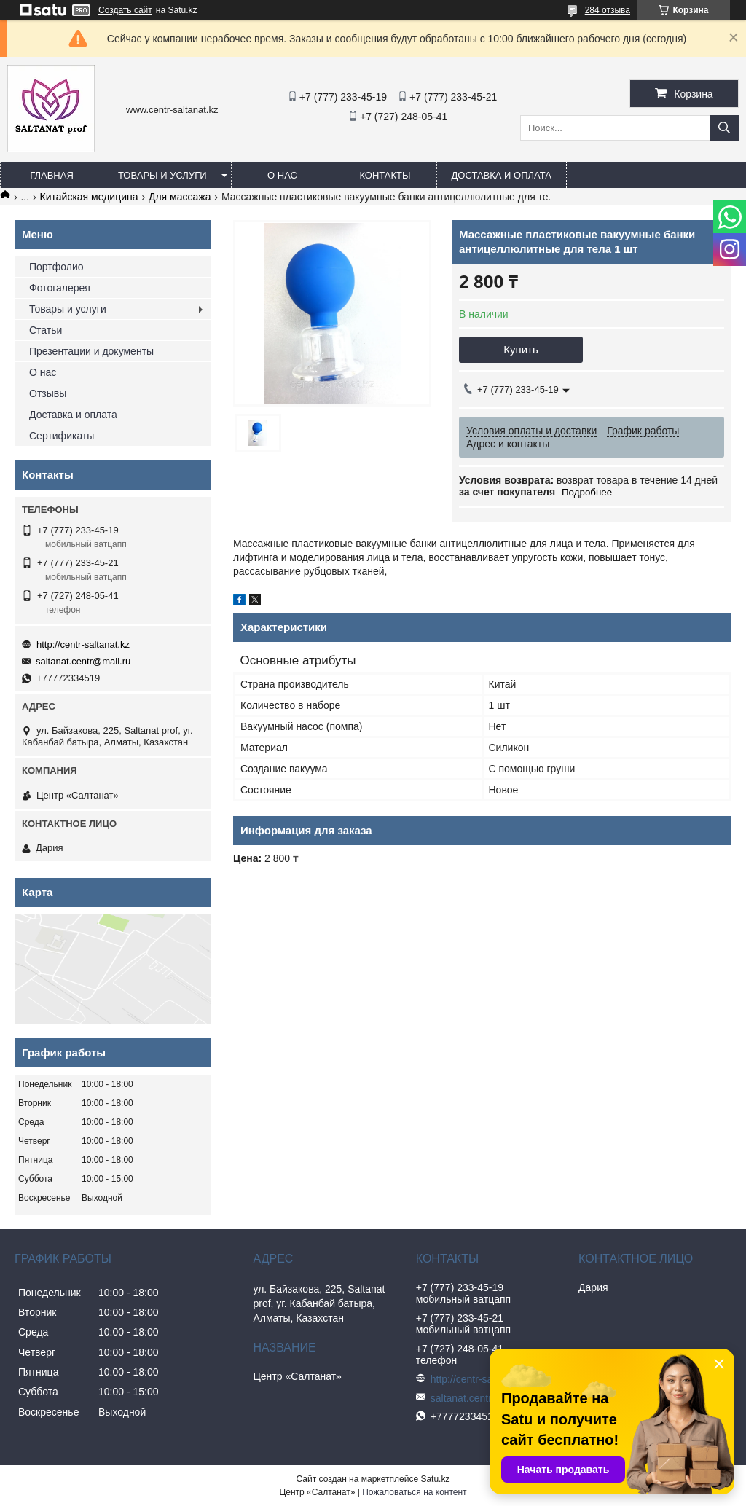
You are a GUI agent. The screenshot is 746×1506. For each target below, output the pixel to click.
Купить (520, 349)
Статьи (45, 330)
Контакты (384, 175)
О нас (282, 175)
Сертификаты (61, 436)
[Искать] (724, 128)
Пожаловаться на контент (414, 1492)
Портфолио (56, 266)
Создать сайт (125, 10)
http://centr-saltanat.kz (83, 644)
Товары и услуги (162, 175)
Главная (52, 175)
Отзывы (47, 393)
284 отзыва (607, 10)
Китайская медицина (89, 197)
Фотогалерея (59, 288)
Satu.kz (434, 1479)
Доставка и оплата (501, 175)
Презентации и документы (91, 351)
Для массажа (180, 197)
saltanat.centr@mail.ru (83, 661)
